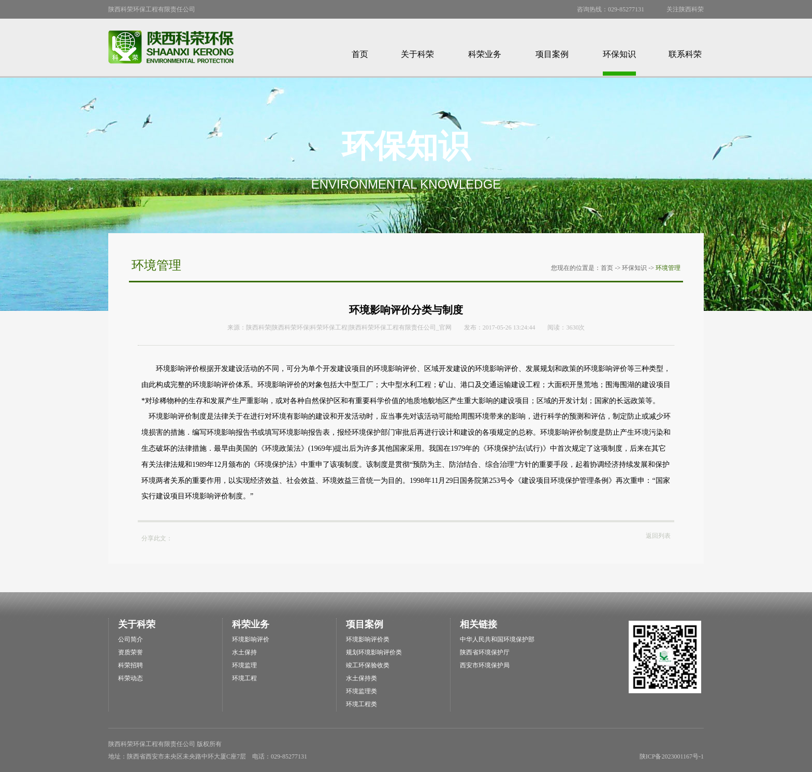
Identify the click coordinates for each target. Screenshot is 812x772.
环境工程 (244, 678)
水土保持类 (361, 678)
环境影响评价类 (367, 639)
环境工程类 (361, 704)
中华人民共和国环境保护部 (497, 639)
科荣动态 (130, 678)
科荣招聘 (130, 665)
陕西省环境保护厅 (485, 652)
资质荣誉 (130, 652)
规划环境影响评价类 (374, 652)
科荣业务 (484, 54)
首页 (360, 54)
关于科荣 (417, 54)
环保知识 (619, 54)
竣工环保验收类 (367, 665)
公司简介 (130, 639)
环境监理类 (361, 691)
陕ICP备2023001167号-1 (672, 756)
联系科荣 (685, 54)
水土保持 (244, 652)
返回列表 (658, 535)
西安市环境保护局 (485, 665)
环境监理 (244, 665)
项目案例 (552, 54)
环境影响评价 (250, 639)
